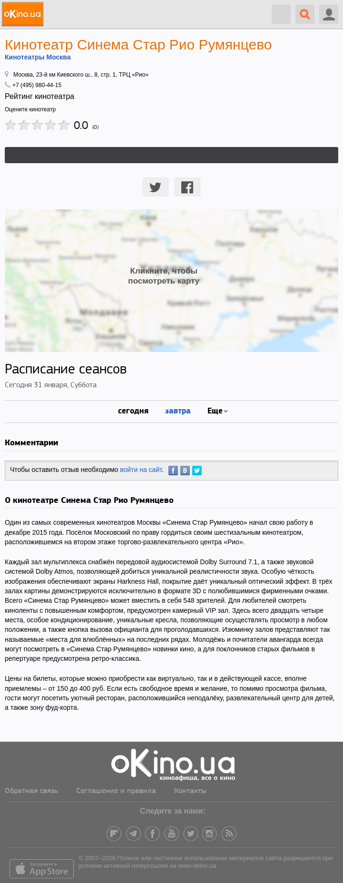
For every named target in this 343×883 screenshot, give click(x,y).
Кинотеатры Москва (38, 57)
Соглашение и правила (116, 791)
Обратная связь (31, 791)
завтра (178, 410)
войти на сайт (141, 469)
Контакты (190, 791)
